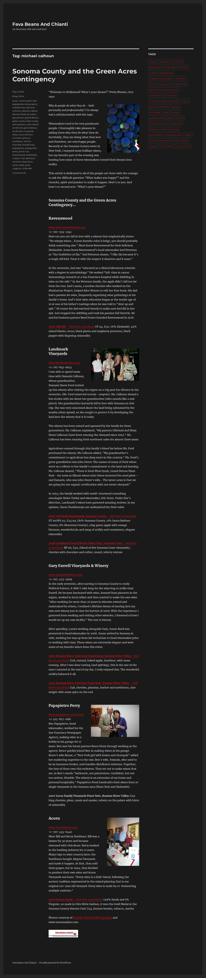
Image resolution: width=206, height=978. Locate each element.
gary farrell (18, 117)
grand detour (31, 117)
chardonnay (18, 107)
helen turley (32, 121)
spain (189, 135)
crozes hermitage (158, 101)
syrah (27, 165)
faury (186, 101)
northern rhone (157, 118)
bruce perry (31, 104)
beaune (165, 61)
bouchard (177, 61)
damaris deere (29, 111)
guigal (175, 106)
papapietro (18, 148)
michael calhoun (21, 138)
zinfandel (27, 168)
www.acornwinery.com (63, 827)
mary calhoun (25, 134)
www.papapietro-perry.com (66, 714)
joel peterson (19, 124)
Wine (21, 96)
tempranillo (164, 140)
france (152, 106)
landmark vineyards (22, 131)
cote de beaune (170, 89)
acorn (15, 100)
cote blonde (165, 84)
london (175, 112)
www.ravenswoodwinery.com (67, 227)
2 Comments (19, 173)
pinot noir (24, 151)
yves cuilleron (183, 146)
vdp (176, 140)
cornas (152, 84)
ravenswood (18, 155)
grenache (164, 106)
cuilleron (175, 101)
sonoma (16, 161)
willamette (167, 146)
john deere (32, 124)
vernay (184, 140)
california (183, 67)
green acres (18, 121)
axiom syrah (25, 100)
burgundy (169, 67)
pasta (171, 118)
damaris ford (19, 114)
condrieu (180, 78)
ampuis (153, 61)
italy (166, 112)
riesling (174, 129)
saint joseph (155, 135)
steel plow (27, 161)
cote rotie (171, 95)
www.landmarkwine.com (64, 362)
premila (153, 129)
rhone (164, 129)
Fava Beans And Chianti (40, 24)
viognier (16, 168)
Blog (14, 96)
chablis (153, 73)
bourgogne (155, 67)
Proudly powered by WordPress (55, 962)
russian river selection (23, 158)
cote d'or (153, 89)
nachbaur (17, 141)
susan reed (18, 165)
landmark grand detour (24, 127)
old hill (27, 141)
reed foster (31, 155)
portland (176, 123)
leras (14, 134)
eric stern (31, 114)
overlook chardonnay (23, 144)
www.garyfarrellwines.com (65, 574)
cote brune (181, 84)
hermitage (155, 112)
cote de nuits (156, 95)
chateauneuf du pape (160, 78)
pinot (180, 118)
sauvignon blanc (174, 135)
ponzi (166, 123)
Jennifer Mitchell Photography (92, 917)
